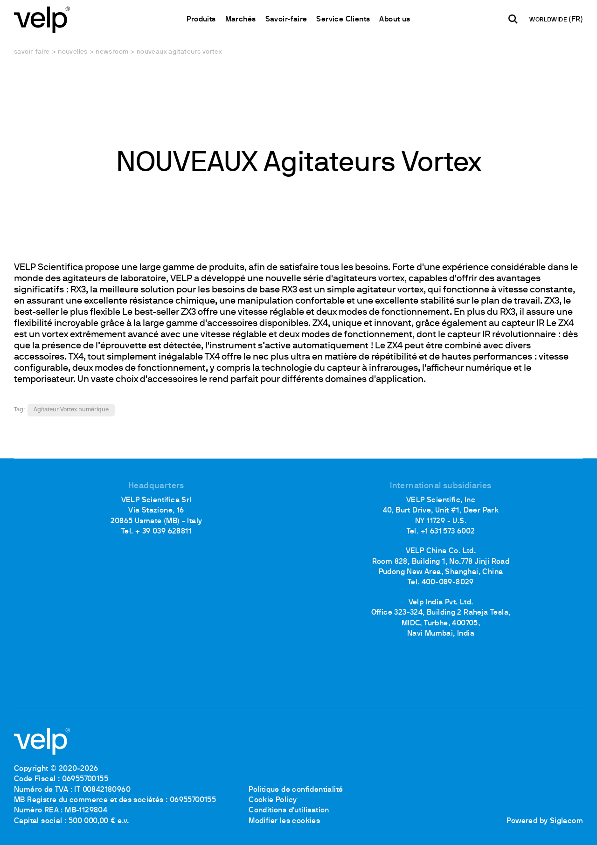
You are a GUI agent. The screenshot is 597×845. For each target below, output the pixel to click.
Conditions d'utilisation (289, 810)
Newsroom (112, 52)
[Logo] (42, 19)
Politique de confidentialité (296, 790)
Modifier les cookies (284, 821)
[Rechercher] (513, 19)
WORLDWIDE (549, 20)
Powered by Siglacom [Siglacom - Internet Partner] (545, 821)
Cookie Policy (273, 800)
